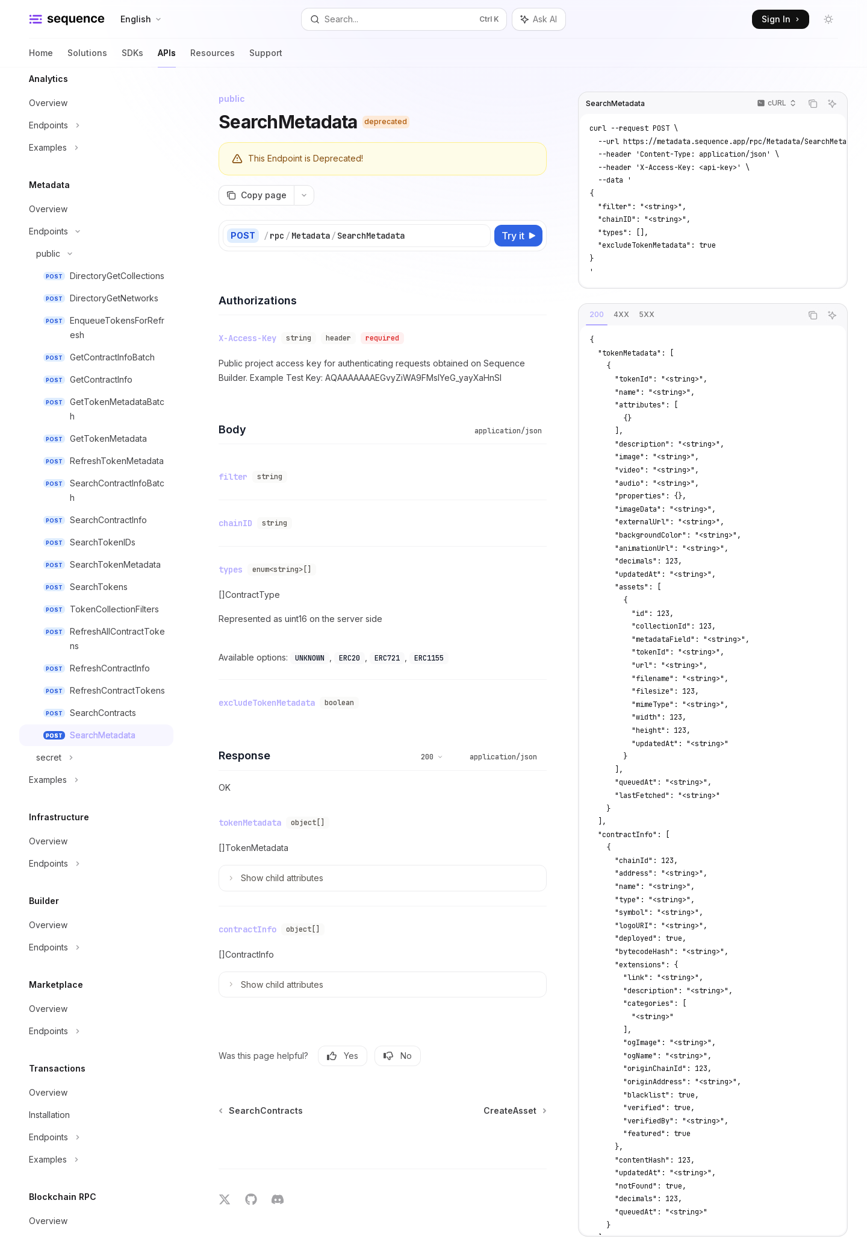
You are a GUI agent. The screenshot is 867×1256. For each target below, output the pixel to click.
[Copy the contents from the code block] (813, 103)
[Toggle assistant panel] (538, 19)
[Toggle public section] (96, 254)
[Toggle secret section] (96, 757)
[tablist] (690, 315)
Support (265, 58)
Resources (212, 58)
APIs (167, 58)
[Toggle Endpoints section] (96, 125)
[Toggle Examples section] (96, 148)
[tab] (597, 314)
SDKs (132, 58)
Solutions (87, 58)
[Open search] (404, 19)
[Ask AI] (832, 103)
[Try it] (518, 235)
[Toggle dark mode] (828, 19)
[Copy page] (256, 195)
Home (41, 58)
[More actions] (304, 195)
